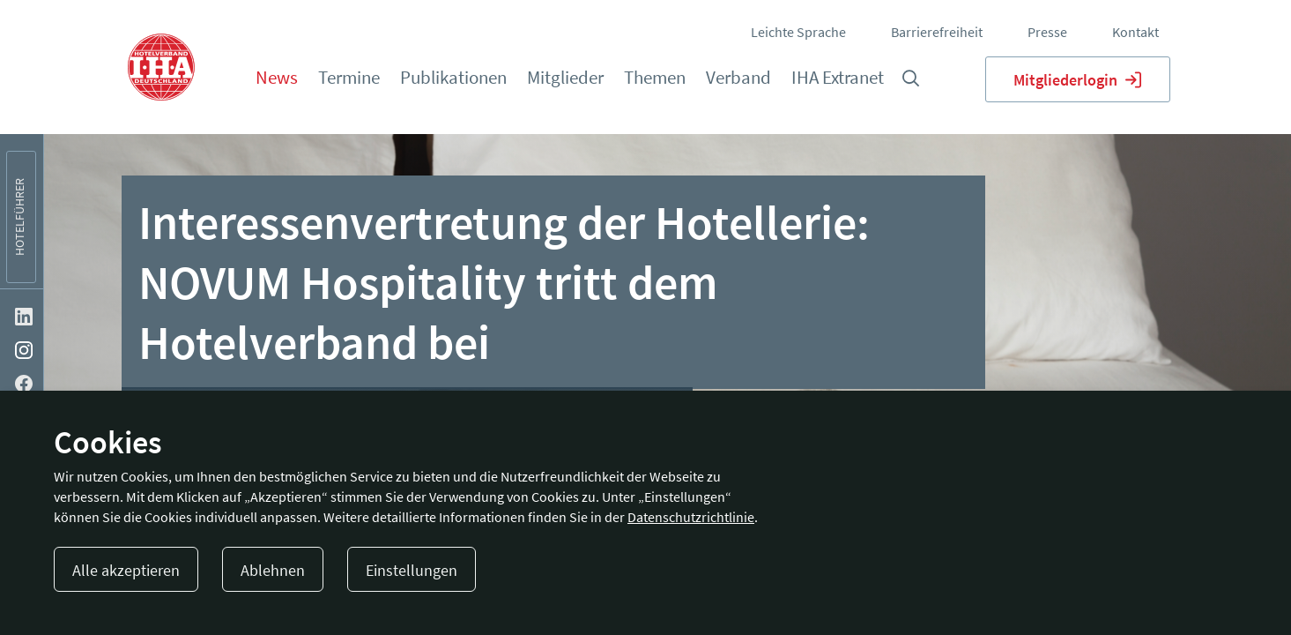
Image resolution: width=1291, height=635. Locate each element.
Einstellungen (411, 570)
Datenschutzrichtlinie (690, 517)
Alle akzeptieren (126, 570)
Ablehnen (273, 570)
